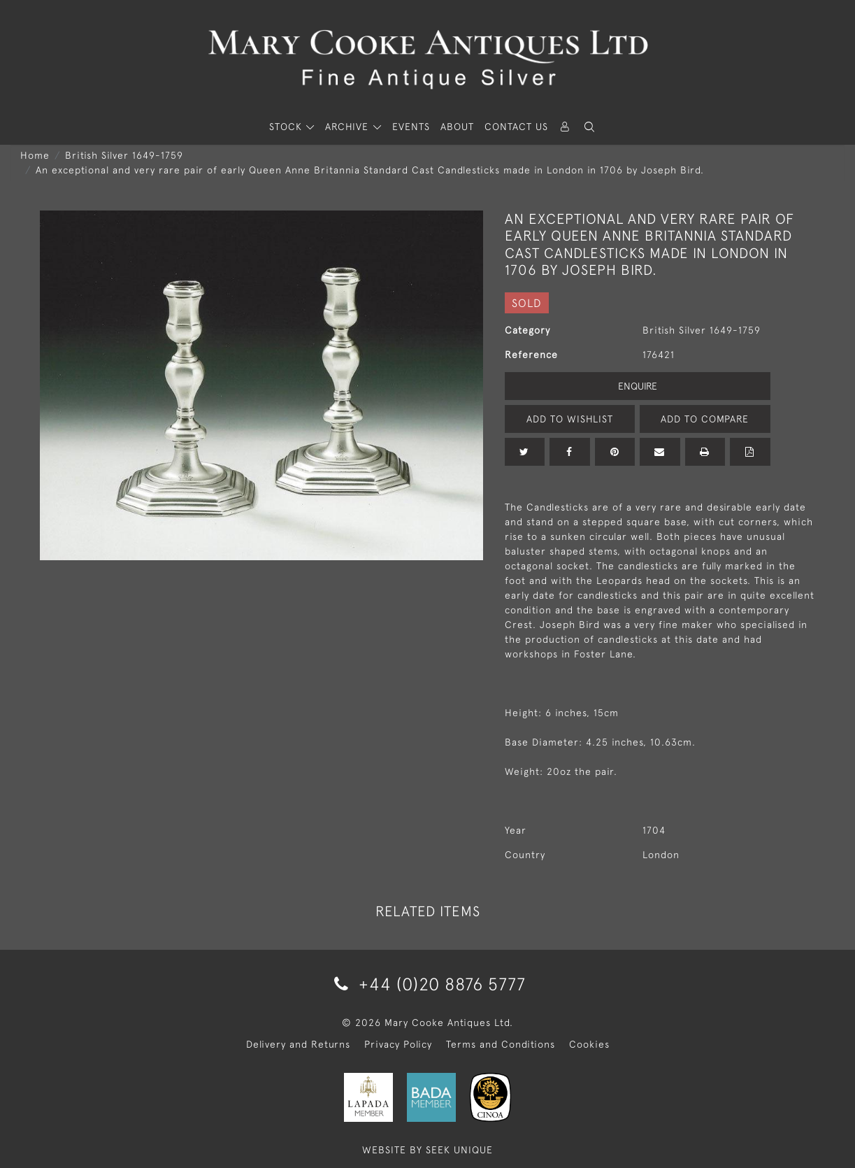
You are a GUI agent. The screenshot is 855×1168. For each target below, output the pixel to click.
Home (35, 155)
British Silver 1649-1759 (124, 155)
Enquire (637, 386)
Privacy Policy (398, 1044)
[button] (590, 127)
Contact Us (516, 126)
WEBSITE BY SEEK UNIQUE (427, 1149)
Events (411, 126)
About (457, 126)
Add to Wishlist (569, 419)
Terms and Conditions (500, 1044)
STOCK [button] (287, 126)
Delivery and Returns (298, 1044)
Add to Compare (705, 419)
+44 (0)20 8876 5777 (427, 984)
